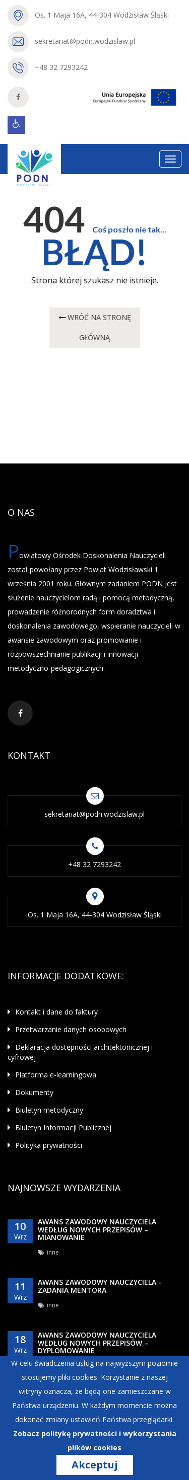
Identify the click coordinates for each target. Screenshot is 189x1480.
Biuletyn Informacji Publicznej (59, 1127)
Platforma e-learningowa (52, 1074)
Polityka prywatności (45, 1145)
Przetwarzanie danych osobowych (67, 1029)
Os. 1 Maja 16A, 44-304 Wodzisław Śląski (102, 15)
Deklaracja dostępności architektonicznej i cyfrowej (80, 1052)
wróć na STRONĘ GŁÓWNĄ (94, 327)
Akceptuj (95, 1465)
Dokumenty (30, 1092)
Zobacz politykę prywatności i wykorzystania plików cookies (94, 1440)
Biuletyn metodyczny (45, 1110)
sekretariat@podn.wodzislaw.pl (85, 41)
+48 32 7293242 (61, 67)
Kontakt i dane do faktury (53, 1012)
